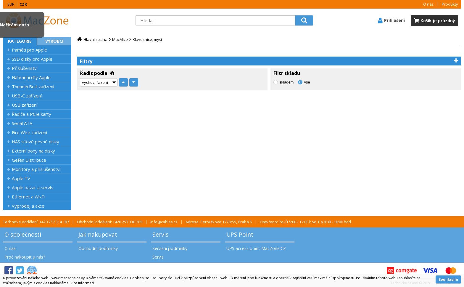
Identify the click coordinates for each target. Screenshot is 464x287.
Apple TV (21, 178)
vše (307, 82)
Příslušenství (25, 68)
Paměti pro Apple (29, 50)
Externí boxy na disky (33, 151)
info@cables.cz (164, 222)
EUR (10, 4)
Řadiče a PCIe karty (31, 114)
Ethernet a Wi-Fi (28, 197)
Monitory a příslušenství (36, 169)
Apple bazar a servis (32, 187)
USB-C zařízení (27, 96)
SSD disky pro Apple (32, 59)
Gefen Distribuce (29, 160)
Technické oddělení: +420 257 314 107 (36, 222)
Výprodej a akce (28, 206)
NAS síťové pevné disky (35, 142)
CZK (23, 4)
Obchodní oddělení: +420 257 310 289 (109, 222)
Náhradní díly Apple (31, 77)
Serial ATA (22, 123)
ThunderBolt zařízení (33, 86)
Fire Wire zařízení (29, 132)
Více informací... (83, 283)
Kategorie (20, 41)
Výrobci (54, 41)
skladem (286, 82)
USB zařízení (24, 105)
